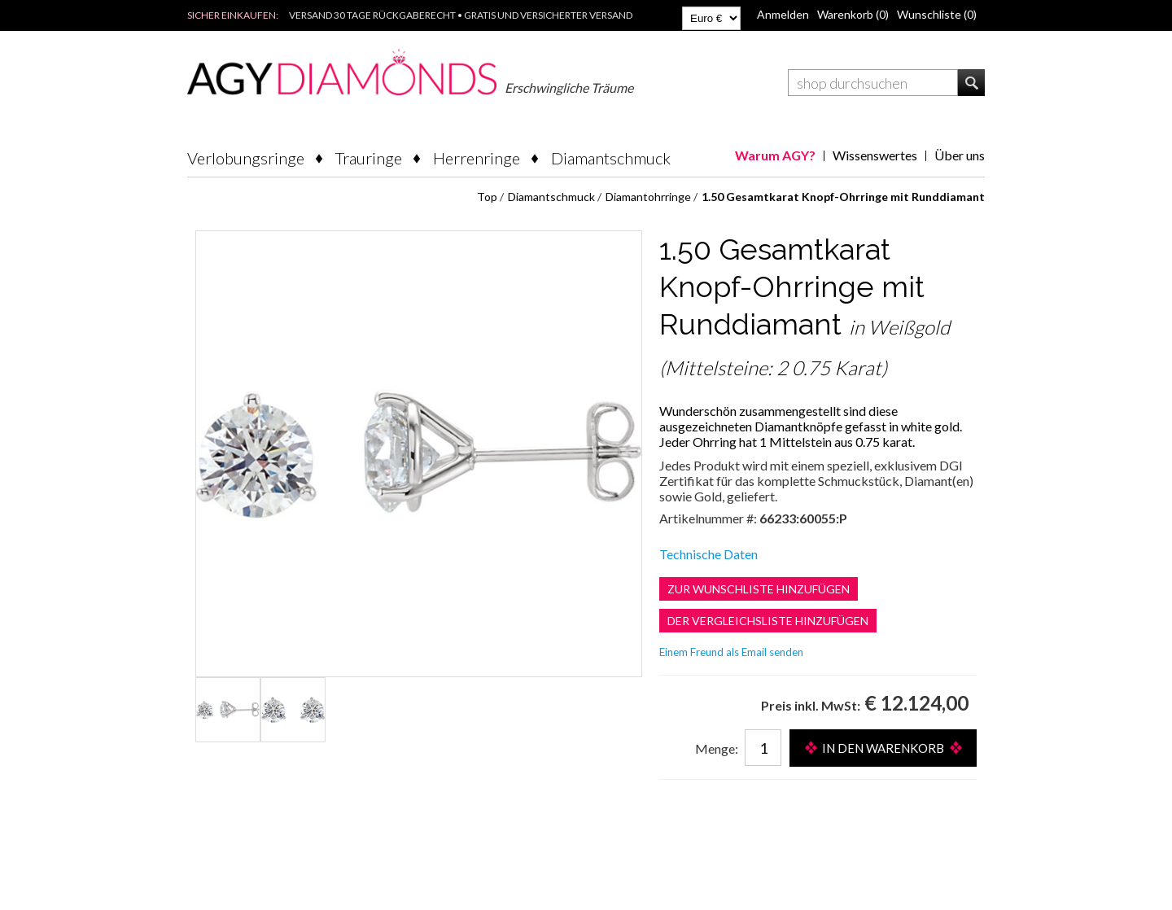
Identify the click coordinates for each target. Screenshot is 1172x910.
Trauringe (368, 158)
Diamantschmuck (611, 158)
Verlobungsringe (245, 158)
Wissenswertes (875, 155)
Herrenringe (476, 158)
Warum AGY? (775, 155)
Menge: (716, 748)
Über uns (959, 155)
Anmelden (783, 14)
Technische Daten (708, 554)
